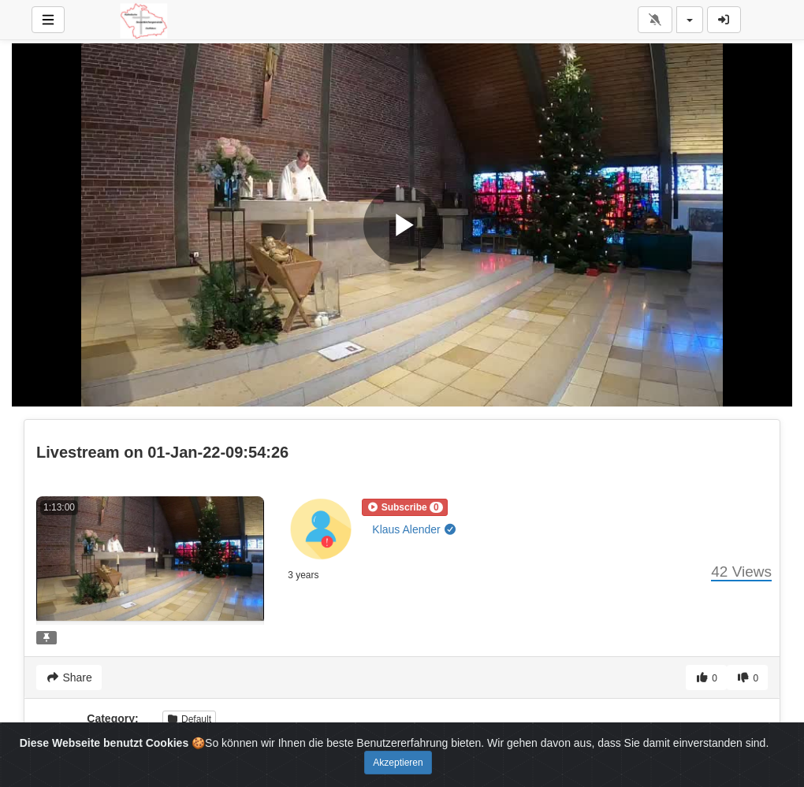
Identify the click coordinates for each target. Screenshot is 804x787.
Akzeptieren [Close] (397, 762)
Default (189, 719)
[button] (404, 507)
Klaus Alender (414, 529)
